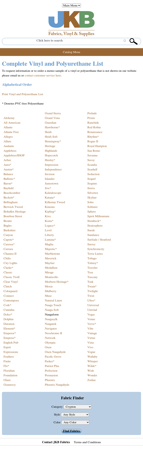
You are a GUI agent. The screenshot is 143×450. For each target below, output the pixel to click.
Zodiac (91, 380)
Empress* (10, 337)
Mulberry (50, 291)
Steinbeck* (94, 220)
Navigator (51, 328)
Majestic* (51, 249)
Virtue (91, 337)
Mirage (49, 272)
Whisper (92, 361)
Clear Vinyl (11, 281)
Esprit (7, 347)
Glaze (7, 380)
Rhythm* (93, 136)
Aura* (7, 164)
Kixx (48, 216)
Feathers (9, 356)
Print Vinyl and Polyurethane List (22, 94)
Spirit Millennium (98, 216)
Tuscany (92, 277)
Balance (8, 174)
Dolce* (8, 314)
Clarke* (8, 267)
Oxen (48, 347)
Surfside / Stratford (99, 239)
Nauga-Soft (52, 309)
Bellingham (11, 202)
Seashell (92, 169)
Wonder (92, 375)
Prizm (91, 118)
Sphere (91, 211)
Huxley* (50, 160)
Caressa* (9, 244)
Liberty (49, 235)
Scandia (92, 164)
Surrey (91, 244)
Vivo (90, 347)
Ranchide (93, 122)
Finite (7, 361)
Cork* (7, 305)
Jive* (48, 188)
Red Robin (94, 127)
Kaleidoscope (53, 192)
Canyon (8, 235)
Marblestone (52, 253)
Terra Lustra (95, 253)
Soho (90, 202)
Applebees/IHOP (14, 155)
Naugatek (50, 323)
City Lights (10, 263)
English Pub (11, 342)
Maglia (49, 244)
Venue (91, 319)
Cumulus (9, 309)
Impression (51, 164)
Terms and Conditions (87, 442)
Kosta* (49, 220)
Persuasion (51, 375)
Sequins (92, 183)
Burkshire (10, 230)
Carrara (8, 249)
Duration (9, 323)
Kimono (50, 206)
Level (48, 230)
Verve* (91, 323)
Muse (48, 295)
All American (12, 122)
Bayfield (8, 188)
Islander (50, 178)
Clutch (8, 286)
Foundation (10, 375)
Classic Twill (12, 277)
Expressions (11, 351)
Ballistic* (9, 178)
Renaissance (94, 132)
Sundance (93, 235)
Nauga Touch (53, 305)
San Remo (93, 150)
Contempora (11, 300)
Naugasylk (51, 319)
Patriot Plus (52, 366)
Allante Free (11, 132)
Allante (8, 127)
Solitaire (92, 206)
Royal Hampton (97, 146)
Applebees (10, 150)
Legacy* (50, 225)
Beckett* (9, 197)
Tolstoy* (92, 263)
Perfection (51, 370)
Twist (90, 295)
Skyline (92, 197)
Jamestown (51, 183)
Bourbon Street (13, 216)
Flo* (6, 366)
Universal (93, 305)
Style (57, 414)
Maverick (50, 258)
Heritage (50, 146)
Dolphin (8, 319)
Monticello (51, 277)
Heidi (48, 132)
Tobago (92, 258)
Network (50, 337)
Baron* (8, 183)
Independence (53, 169)
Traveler (92, 267)
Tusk (90, 281)
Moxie (49, 286)
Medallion (51, 267)
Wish (90, 370)
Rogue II (92, 141)
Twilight (92, 291)
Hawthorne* (52, 127)
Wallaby (92, 356)
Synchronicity (95, 249)
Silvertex (92, 192)
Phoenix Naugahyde (57, 384)
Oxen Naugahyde (55, 351)
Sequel (91, 178)
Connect (9, 295)
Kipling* (50, 211)
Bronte (8, 220)
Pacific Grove (53, 356)
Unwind (92, 309)
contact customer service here (43, 75)
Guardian (50, 122)
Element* (9, 328)
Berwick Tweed (13, 206)
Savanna (92, 155)
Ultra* (91, 300)
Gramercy (10, 384)
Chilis (7, 258)
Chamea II (10, 253)
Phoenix (50, 380)
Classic (8, 272)
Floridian (9, 370)
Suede (91, 230)
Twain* (92, 286)
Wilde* (91, 366)
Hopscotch (51, 155)
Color (57, 422)
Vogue (91, 351)
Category (57, 406)
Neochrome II (53, 333)
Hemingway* (53, 141)
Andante (9, 146)
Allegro (8, 136)
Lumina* (50, 239)
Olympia (50, 342)
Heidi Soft (51, 136)
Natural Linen (53, 300)
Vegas (91, 314)
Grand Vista (52, 118)
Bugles (8, 225)
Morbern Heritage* (56, 281)
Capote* (9, 239)
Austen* (9, 169)
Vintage (92, 333)
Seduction (93, 174)
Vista (90, 342)
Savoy (91, 160)
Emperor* (10, 333)
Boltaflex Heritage (15, 211)
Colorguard (10, 291)
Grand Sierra (53, 113)
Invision (50, 174)
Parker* (49, 361)
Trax (90, 272)
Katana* (50, 197)
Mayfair (50, 263)
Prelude (92, 113)
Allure (7, 141)
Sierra (91, 188)
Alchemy (9, 118)
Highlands (51, 150)
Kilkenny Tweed (55, 202)
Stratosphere (95, 225)
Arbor (7, 160)
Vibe (90, 328)
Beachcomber (12, 192)
